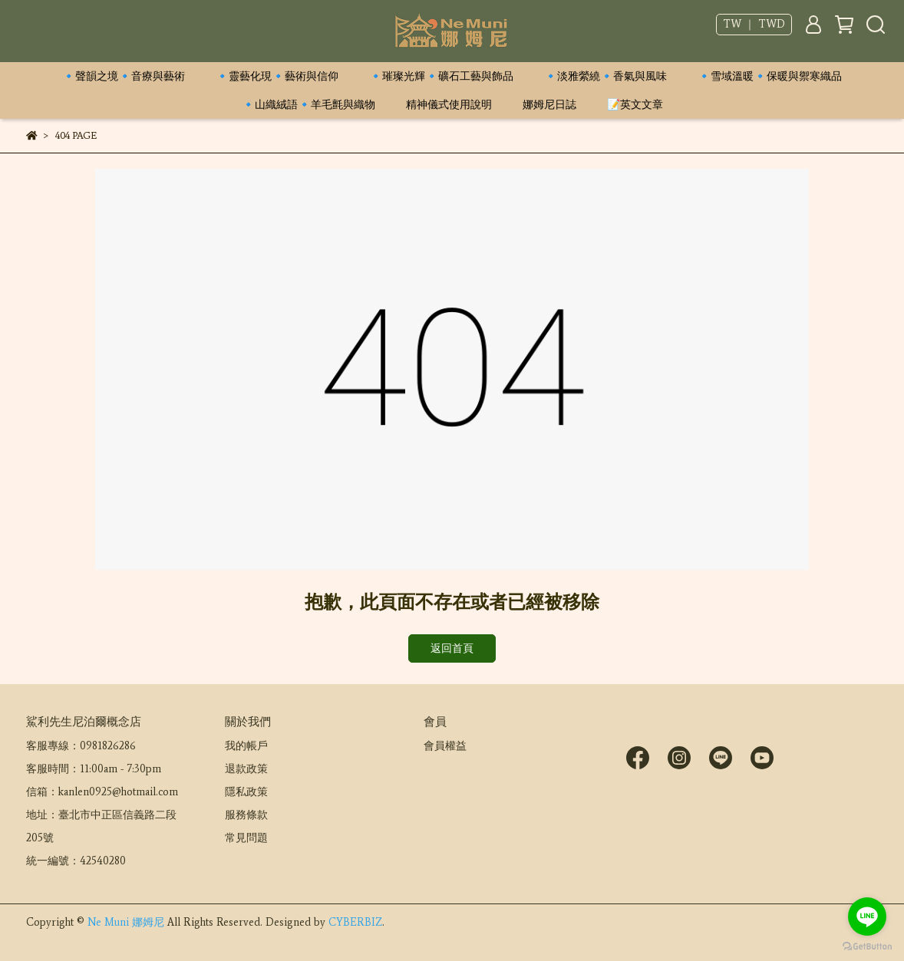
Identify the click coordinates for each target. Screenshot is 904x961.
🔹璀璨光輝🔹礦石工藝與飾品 (441, 76)
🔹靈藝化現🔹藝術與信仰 (277, 76)
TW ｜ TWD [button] (754, 24)
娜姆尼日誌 (549, 104)
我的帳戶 (246, 745)
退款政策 (246, 768)
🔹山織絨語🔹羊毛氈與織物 (308, 104)
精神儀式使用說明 (449, 104)
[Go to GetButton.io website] (867, 945)
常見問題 (246, 837)
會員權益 (445, 745)
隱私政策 (246, 791)
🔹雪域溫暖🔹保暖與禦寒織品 (770, 76)
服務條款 (246, 814)
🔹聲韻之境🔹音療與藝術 (123, 76)
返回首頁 (452, 648)
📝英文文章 (635, 104)
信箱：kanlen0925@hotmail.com (102, 791)
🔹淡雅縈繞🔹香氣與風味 (605, 76)
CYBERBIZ (355, 922)
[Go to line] (867, 916)
